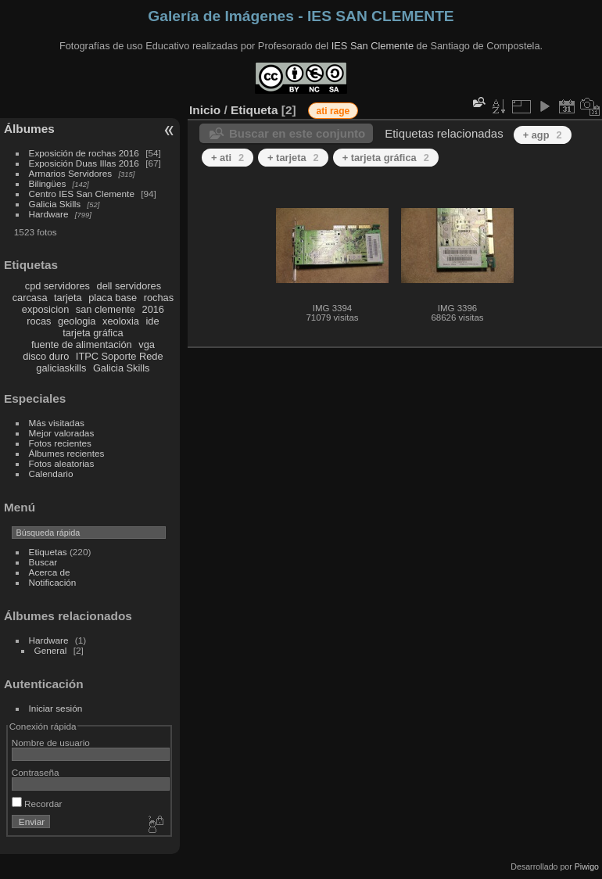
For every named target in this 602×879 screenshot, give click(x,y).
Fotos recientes (60, 443)
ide (152, 321)
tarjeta (68, 297)
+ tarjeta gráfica (385, 157)
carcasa (30, 297)
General (50, 650)
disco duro (46, 356)
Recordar (37, 803)
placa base (112, 297)
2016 (153, 309)
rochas (159, 297)
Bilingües (47, 183)
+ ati (227, 157)
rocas (39, 321)
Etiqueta (254, 110)
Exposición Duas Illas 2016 (84, 163)
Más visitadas (56, 423)
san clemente (105, 309)
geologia (76, 321)
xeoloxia (120, 321)
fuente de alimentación (81, 344)
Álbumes (29, 128)
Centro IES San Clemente (81, 193)
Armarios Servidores (71, 173)
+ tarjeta (293, 157)
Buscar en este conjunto (297, 133)
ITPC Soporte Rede (119, 356)
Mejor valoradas (62, 433)
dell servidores (129, 286)
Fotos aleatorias (62, 463)
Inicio (204, 110)
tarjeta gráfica (93, 333)
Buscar (43, 562)
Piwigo (587, 866)
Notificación (53, 582)
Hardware (49, 214)
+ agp (542, 135)
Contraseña (35, 772)
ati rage (333, 111)
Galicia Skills (55, 204)
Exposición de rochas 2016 (84, 153)
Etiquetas (48, 552)
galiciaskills (61, 368)
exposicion (45, 309)
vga (146, 344)
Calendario (51, 473)
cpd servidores (57, 286)
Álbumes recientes (67, 453)
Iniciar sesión (56, 708)
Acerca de (49, 572)
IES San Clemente (372, 46)
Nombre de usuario (51, 742)
